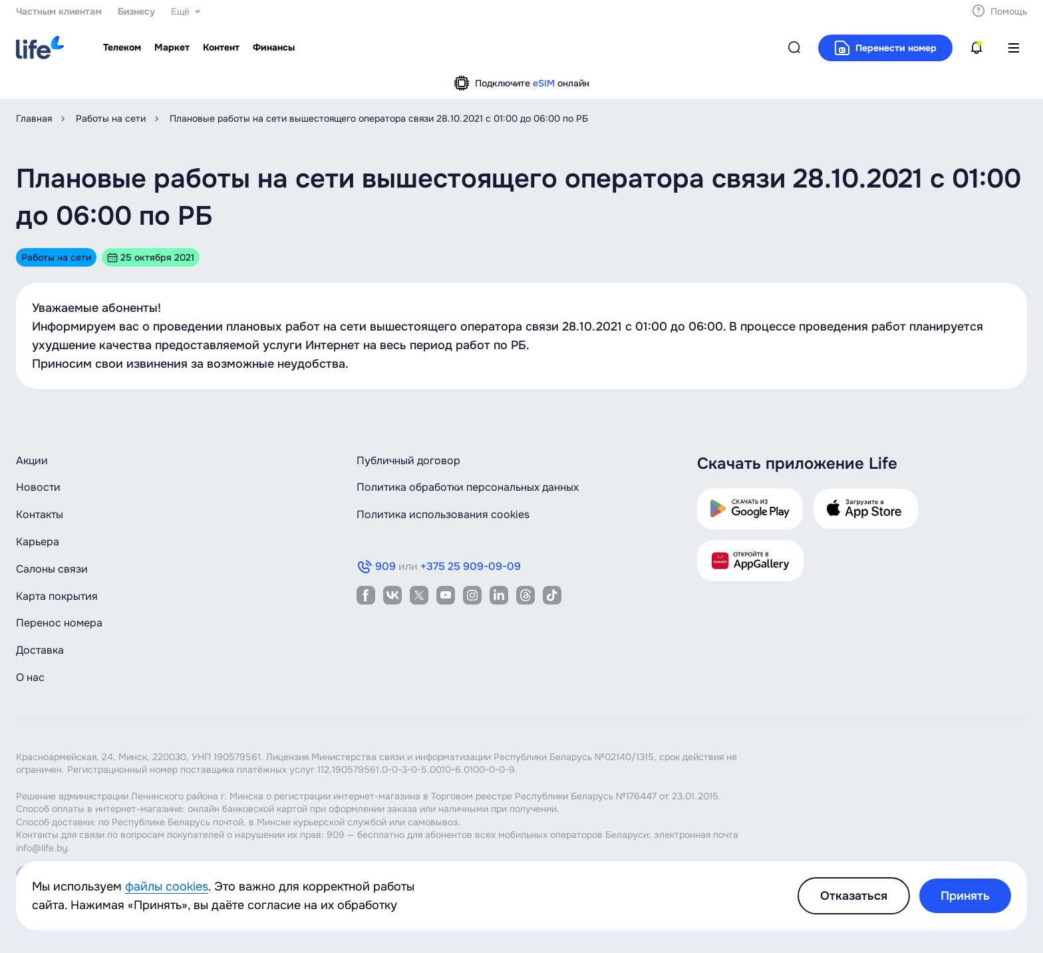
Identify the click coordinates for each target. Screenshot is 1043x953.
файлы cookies (166, 886)
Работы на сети (111, 118)
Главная (34, 118)
